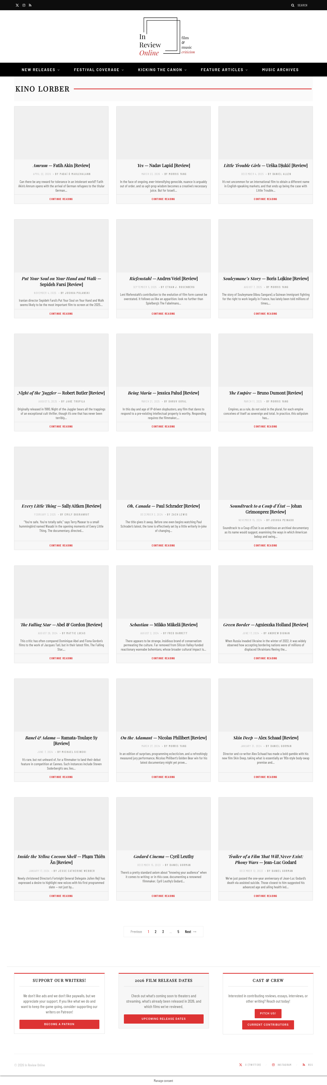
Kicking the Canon (160, 69)
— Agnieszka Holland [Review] (265, 624)
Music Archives (280, 69)
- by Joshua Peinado (279, 520)
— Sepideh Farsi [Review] (61, 281)
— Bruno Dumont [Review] (266, 393)
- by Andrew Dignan (275, 633)
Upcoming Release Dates (164, 1018)
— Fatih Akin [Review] (61, 165)
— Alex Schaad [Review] (265, 737)
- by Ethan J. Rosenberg (177, 287)
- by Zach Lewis (176, 514)
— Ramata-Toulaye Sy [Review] (61, 740)
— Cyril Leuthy (164, 856)
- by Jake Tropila (72, 401)
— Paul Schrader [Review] (163, 506)
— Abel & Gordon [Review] (61, 624)
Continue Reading (61, 199)
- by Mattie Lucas (73, 633)
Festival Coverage (97, 69)
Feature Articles (222, 69)
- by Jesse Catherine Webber (73, 870)
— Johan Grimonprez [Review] (266, 508)
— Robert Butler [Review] (61, 393)
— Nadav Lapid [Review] (163, 165)
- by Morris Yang (174, 174)
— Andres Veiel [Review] (164, 278)
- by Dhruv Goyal (174, 401)
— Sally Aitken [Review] (61, 506)
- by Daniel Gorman (278, 746)
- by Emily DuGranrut (74, 514)
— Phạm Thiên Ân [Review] (61, 859)
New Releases (38, 69)
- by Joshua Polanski (74, 292)
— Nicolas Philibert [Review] (164, 737)
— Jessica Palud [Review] (163, 393)
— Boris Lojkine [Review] (266, 278)
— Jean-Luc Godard (265, 859)
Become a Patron (59, 1024)
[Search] (293, 5)
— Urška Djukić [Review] (266, 165)
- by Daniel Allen (278, 174)
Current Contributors (268, 1024)
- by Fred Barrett (174, 633)
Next (190, 931)
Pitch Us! (268, 1013)
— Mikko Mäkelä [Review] (163, 624)
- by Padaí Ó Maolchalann (71, 174)
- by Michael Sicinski (70, 751)
